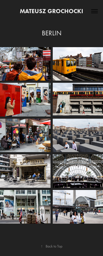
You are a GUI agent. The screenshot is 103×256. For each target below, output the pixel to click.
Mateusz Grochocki (51, 11)
